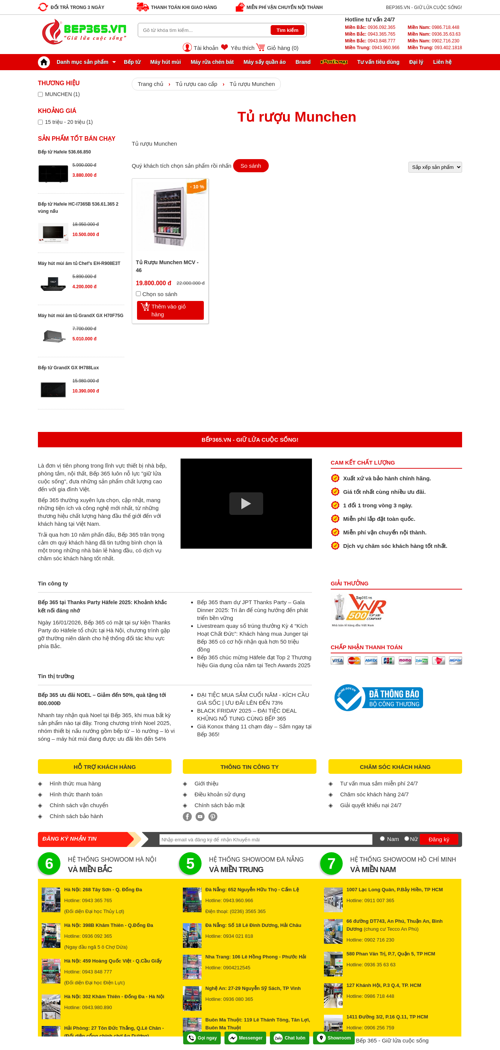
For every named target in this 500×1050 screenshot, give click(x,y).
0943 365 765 (97, 900)
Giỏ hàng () (282, 48)
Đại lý (416, 62)
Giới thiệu (206, 783)
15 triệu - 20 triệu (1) (69, 122)
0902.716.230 (433, 41)
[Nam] (382, 838)
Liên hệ (442, 62)
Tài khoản (206, 48)
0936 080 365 (238, 999)
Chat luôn (289, 1037)
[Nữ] (406, 838)
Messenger (245, 1037)
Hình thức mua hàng (75, 783)
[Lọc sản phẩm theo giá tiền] (40, 122)
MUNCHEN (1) (62, 94)
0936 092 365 (97, 936)
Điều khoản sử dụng (219, 794)
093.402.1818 (435, 47)
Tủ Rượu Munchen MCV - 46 (167, 266)
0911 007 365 (379, 900)
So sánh (251, 165)
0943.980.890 (97, 1007)
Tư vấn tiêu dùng (378, 62)
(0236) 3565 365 (247, 911)
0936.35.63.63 (434, 34)
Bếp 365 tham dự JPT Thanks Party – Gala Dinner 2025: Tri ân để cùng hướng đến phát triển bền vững (252, 610)
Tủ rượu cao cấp (196, 84)
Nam (393, 839)
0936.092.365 (370, 27)
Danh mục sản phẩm (75, 62)
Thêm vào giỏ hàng (169, 310)
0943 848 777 (97, 972)
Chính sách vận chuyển (79, 805)
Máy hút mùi (165, 62)
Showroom (334, 1037)
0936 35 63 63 (380, 964)
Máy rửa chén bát (212, 62)
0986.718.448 (433, 27)
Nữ (414, 839)
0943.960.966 (372, 47)
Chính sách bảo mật (219, 805)
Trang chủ (150, 84)
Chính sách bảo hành (76, 816)
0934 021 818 (238, 936)
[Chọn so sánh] (138, 293)
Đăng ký (439, 839)
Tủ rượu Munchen (252, 84)
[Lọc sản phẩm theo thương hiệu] (40, 94)
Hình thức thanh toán (76, 794)
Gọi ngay (202, 1037)
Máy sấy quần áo (265, 62)
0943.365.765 (370, 34)
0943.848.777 (370, 41)
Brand (302, 62)
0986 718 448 (379, 996)
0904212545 (236, 967)
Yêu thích (243, 48)
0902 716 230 (379, 940)
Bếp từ (132, 62)
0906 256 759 (379, 1027)
